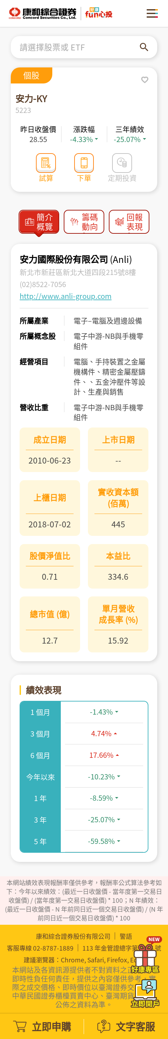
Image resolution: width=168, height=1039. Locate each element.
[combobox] (80, 47)
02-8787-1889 (53, 948)
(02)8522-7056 (43, 284)
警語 (126, 936)
